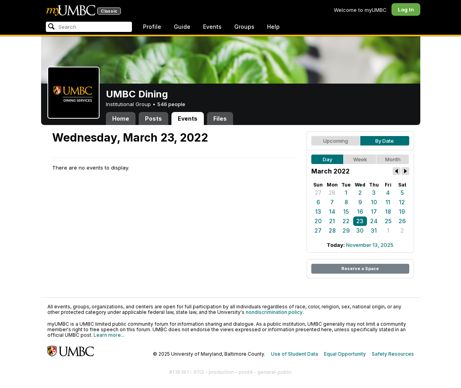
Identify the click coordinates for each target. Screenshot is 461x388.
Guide (182, 26)
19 (402, 211)
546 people (171, 104)
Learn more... (109, 335)
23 (359, 221)
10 (374, 202)
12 (402, 202)
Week (360, 159)
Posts (153, 118)
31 (374, 230)
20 (318, 221)
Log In (406, 9)
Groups (244, 26)
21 (332, 221)
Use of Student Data (294, 354)
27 (318, 192)
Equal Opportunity (345, 354)
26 (402, 221)
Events (212, 26)
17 (374, 211)
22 (346, 221)
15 (346, 211)
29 (346, 230)
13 (318, 211)
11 (388, 202)
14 (332, 211)
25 (388, 221)
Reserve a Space (360, 268)
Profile (152, 26)
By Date (384, 141)
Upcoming (335, 141)
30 (359, 230)
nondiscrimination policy (274, 312)
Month (393, 159)
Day (327, 159)
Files (220, 118)
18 (388, 211)
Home (120, 118)
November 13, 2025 (369, 245)
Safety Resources (393, 354)
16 (360, 211)
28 (332, 192)
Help (273, 26)
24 (374, 221)
